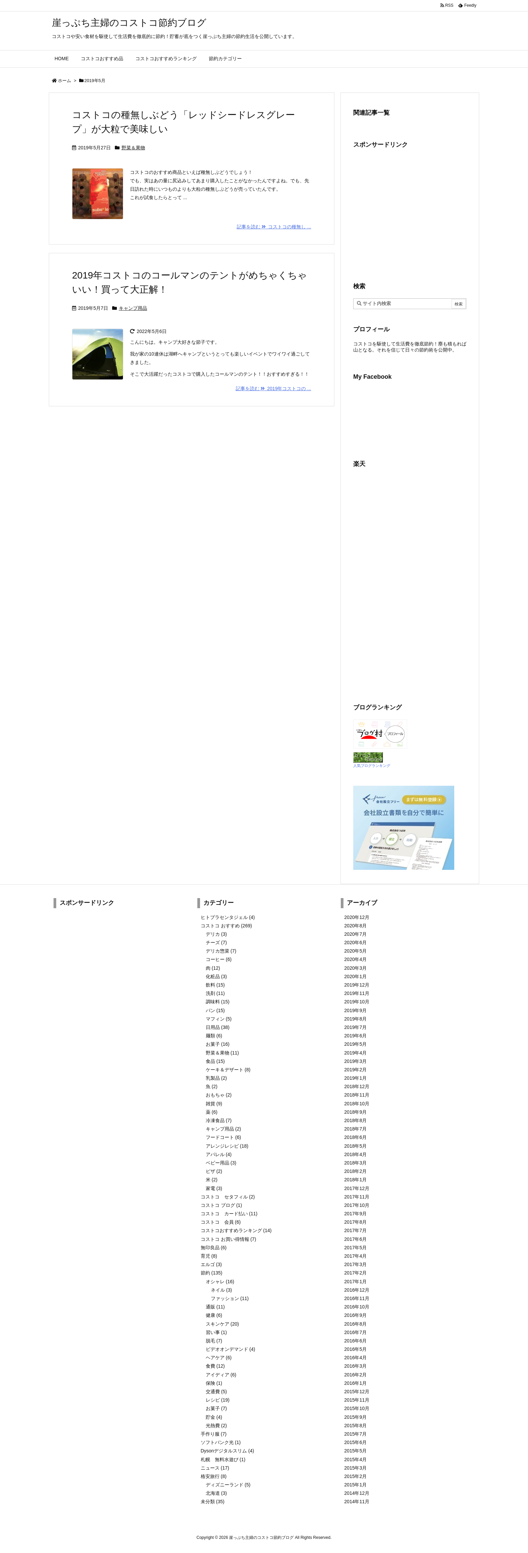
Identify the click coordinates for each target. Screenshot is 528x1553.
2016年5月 (355, 1349)
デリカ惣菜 (221, 951)
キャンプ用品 (133, 308)
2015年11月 (356, 1400)
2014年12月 (356, 1493)
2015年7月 (355, 1434)
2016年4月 (355, 1357)
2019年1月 (355, 1078)
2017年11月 (356, 1196)
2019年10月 (356, 1001)
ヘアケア (219, 1357)
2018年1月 (355, 1179)
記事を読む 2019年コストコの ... (273, 388)
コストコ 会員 (221, 1222)
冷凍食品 (219, 1120)
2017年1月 (355, 1281)
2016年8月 (355, 1324)
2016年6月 (355, 1340)
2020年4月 (355, 959)
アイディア (221, 1374)
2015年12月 (356, 1391)
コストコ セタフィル (228, 1196)
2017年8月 (355, 1222)
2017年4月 (355, 1256)
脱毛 (214, 1340)
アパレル (219, 1154)
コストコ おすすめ (226, 925)
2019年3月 (355, 1061)
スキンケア (222, 1324)
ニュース (215, 1468)
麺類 (214, 1035)
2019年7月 (355, 1027)
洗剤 (215, 993)
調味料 (218, 1001)
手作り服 (214, 1434)
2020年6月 (355, 942)
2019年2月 (355, 1069)
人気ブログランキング (371, 766)
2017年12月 (356, 1188)
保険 (214, 1383)
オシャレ (220, 1281)
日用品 (218, 1027)
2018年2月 (355, 1171)
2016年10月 (356, 1306)
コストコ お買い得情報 (228, 1239)
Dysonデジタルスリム (227, 1450)
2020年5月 (355, 951)
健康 (214, 1315)
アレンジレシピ (227, 1146)
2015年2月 (355, 1476)
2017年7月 (355, 1230)
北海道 (216, 1493)
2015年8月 (355, 1425)
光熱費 (216, 1425)
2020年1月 (355, 976)
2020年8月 (355, 925)
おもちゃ (219, 1095)
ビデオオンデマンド (230, 1349)
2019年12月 (356, 985)
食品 (215, 1061)
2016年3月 (355, 1366)
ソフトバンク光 (221, 1442)
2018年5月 (355, 1146)
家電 (214, 1188)
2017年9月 (355, 1213)
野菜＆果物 (133, 147)
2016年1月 (355, 1383)
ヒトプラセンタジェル (228, 917)
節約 (212, 1272)
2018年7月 (355, 1129)
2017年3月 (355, 1264)
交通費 (216, 1391)
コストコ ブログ (221, 1205)
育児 (209, 1256)
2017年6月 (355, 1239)
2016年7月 (355, 1332)
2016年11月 (356, 1298)
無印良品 (214, 1247)
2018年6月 (355, 1137)
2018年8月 (355, 1120)
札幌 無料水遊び (223, 1459)
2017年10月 (356, 1205)
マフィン (219, 1019)
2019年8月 (355, 1019)
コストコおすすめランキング (236, 1230)
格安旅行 (214, 1476)
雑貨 (214, 1103)
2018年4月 (355, 1154)
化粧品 (216, 976)
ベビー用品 (221, 1163)
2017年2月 (355, 1272)
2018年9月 (355, 1112)
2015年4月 (355, 1459)
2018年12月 (356, 1086)
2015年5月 (355, 1450)
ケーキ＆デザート (228, 1069)
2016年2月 (355, 1374)
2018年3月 (355, 1163)
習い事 (216, 1332)
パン (215, 1010)
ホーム (64, 80)
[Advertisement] (409, 215)
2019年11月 (356, 993)
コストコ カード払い (229, 1213)
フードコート (223, 1137)
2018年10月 (356, 1103)
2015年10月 (356, 1408)
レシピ (218, 1400)
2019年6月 (355, 1035)
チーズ (216, 942)
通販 (215, 1306)
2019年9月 (355, 1010)
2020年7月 (355, 934)
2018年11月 (356, 1095)
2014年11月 (356, 1501)
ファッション (230, 1298)
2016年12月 (356, 1290)
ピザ (214, 1171)
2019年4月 (355, 1053)
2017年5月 (355, 1247)
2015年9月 (355, 1417)
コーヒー (219, 959)
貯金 (214, 1417)
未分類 (213, 1501)
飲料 (215, 985)
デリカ (216, 934)
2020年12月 (356, 917)
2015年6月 (355, 1442)
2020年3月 (355, 968)
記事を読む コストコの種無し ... (274, 226)
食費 (215, 1366)
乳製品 (216, 1078)
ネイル (221, 1290)
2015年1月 (355, 1484)
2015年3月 (355, 1468)
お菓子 (218, 1044)
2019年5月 (355, 1044)
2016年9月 (355, 1315)
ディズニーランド (228, 1484)
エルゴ (211, 1264)
